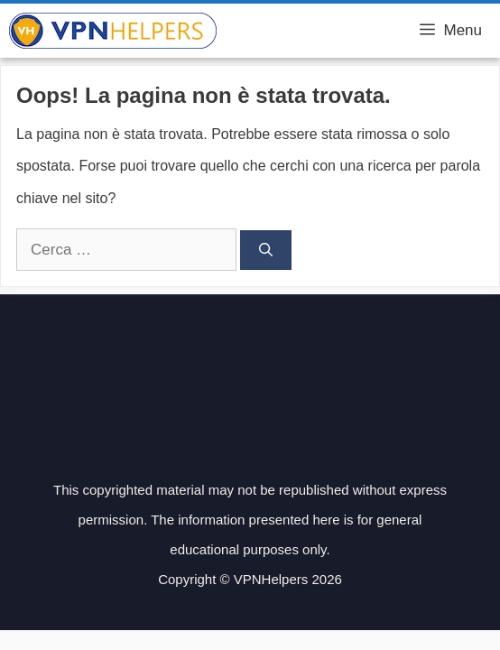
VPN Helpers (278, 31)
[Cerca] (266, 250)
